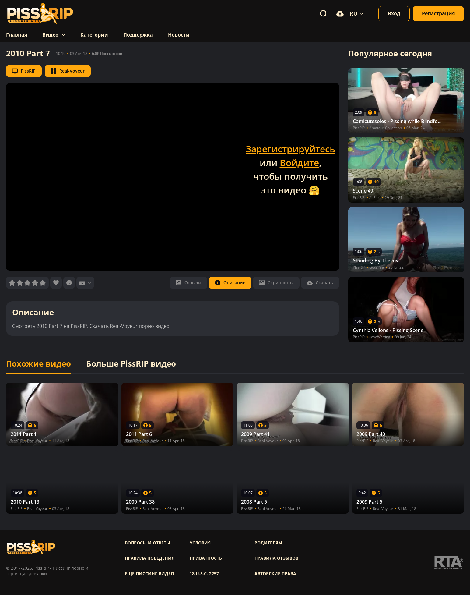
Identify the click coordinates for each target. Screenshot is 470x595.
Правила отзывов (276, 558)
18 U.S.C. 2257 (204, 573)
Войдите (299, 162)
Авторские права (275, 573)
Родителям (268, 543)
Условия (200, 543)
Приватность (206, 558)
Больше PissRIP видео (131, 364)
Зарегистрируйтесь (290, 149)
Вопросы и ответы (147, 543)
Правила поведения (149, 558)
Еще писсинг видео (149, 573)
